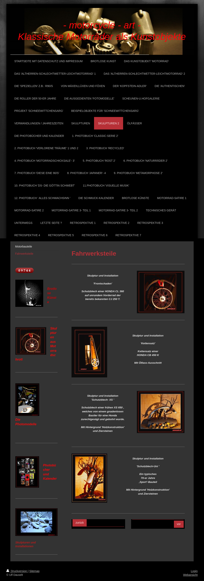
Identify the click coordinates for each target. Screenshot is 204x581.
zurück (80, 522)
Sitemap (34, 571)
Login (194, 571)
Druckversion (17, 571)
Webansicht (190, 574)
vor (179, 524)
